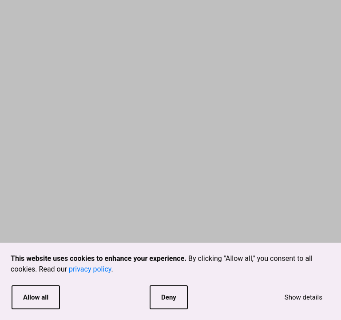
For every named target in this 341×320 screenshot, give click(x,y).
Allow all (35, 297)
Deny (168, 297)
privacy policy (90, 269)
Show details (303, 297)
